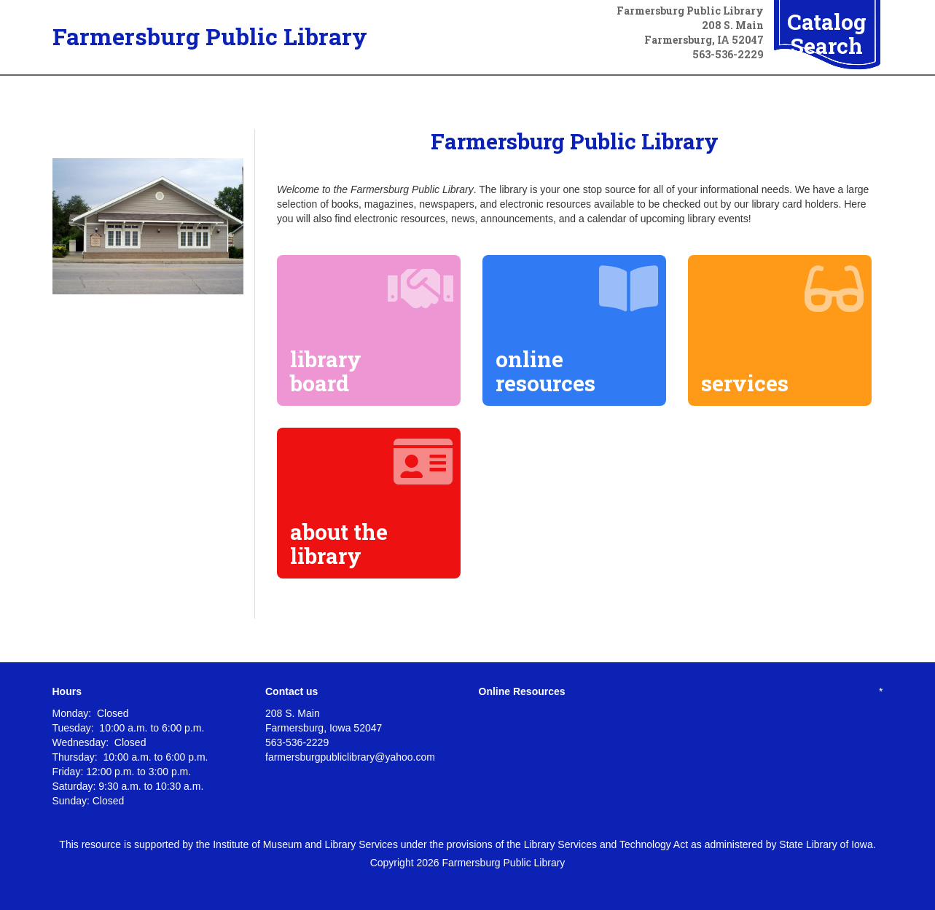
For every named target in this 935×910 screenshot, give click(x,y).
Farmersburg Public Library (209, 36)
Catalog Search (826, 33)
